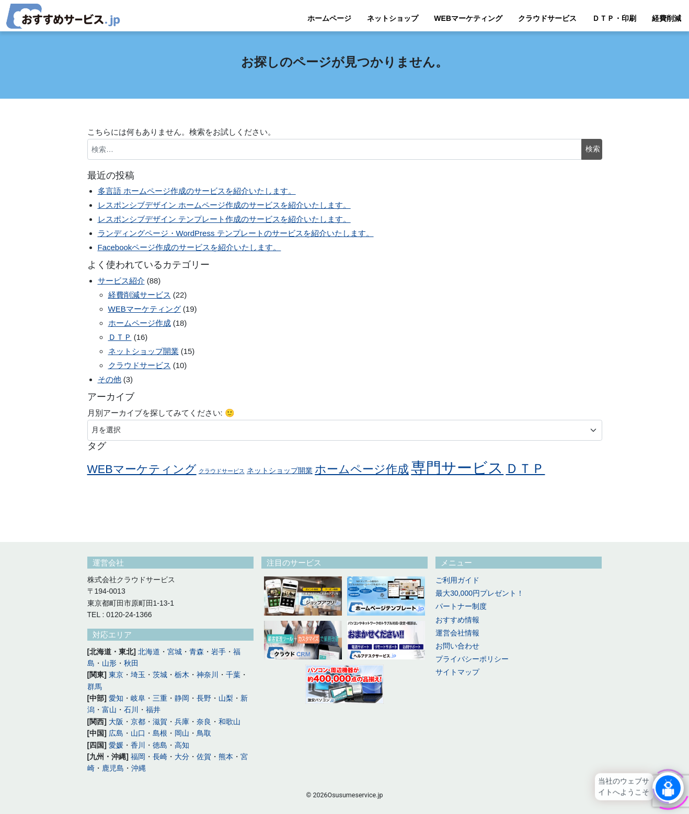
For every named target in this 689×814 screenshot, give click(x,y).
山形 (109, 663)
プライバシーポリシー (472, 659)
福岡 (138, 756)
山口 (138, 733)
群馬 (94, 686)
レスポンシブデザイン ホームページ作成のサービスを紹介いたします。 (224, 204)
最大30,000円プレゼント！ (479, 593)
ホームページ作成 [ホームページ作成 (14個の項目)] (362, 469)
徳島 (160, 745)
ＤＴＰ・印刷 (614, 18)
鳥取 (204, 733)
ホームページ (329, 18)
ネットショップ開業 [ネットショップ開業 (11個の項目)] (280, 471)
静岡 (182, 698)
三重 (160, 698)
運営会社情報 (457, 633)
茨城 (160, 674)
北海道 (149, 651)
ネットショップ (392, 18)
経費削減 (666, 18)
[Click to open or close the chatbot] (668, 787)
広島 (116, 733)
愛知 (116, 698)
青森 (196, 651)
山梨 (226, 698)
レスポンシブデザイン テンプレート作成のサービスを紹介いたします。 (224, 219)
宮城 (174, 651)
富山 (109, 709)
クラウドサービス (547, 18)
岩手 (218, 651)
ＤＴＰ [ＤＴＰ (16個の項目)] (525, 468)
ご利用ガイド (457, 580)
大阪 (116, 721)
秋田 (131, 663)
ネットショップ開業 (143, 351)
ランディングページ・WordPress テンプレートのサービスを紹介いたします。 (236, 233)
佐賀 (204, 756)
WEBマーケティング (468, 18)
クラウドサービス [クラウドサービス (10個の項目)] (222, 471)
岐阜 (138, 698)
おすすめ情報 (457, 620)
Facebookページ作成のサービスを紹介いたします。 (189, 247)
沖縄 (138, 768)
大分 (182, 756)
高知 (182, 745)
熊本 (226, 756)
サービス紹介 (121, 280)
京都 (138, 721)
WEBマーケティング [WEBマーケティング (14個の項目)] (142, 469)
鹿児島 (113, 768)
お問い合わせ (457, 646)
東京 (116, 674)
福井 (153, 709)
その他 (109, 379)
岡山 (182, 733)
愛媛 (116, 745)
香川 (138, 745)
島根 (160, 733)
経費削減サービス (139, 294)
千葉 (233, 674)
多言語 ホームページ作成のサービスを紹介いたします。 (197, 190)
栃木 (182, 674)
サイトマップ (457, 672)
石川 (131, 709)
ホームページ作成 (139, 322)
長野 (204, 698)
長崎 (160, 756)
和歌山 (229, 721)
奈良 (204, 721)
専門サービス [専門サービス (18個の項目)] (457, 467)
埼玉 (138, 674)
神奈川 (208, 674)
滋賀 (160, 721)
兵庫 (182, 721)
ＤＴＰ (120, 337)
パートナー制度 (461, 606)
